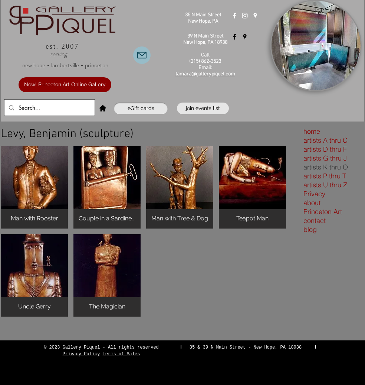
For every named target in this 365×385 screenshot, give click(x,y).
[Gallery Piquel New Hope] (234, 15)
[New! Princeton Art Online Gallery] (65, 84)
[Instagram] (245, 15)
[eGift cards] (141, 108)
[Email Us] (142, 55)
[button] (34, 187)
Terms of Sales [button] (121, 354)
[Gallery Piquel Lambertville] (234, 37)
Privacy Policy (81, 354)
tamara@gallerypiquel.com (205, 74)
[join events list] (203, 108)
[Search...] (49, 108)
